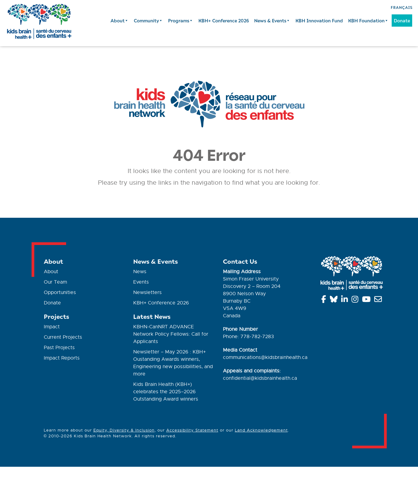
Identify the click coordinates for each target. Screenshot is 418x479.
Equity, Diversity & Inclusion (124, 430)
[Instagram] (356, 300)
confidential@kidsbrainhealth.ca (260, 378)
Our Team (55, 282)
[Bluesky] (335, 300)
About (120, 20)
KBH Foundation (368, 20)
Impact (52, 327)
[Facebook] (324, 300)
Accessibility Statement (192, 430)
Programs (180, 20)
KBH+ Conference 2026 (223, 20)
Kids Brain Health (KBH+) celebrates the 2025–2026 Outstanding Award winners (165, 391)
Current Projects (63, 337)
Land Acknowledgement (261, 430)
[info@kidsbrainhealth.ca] (379, 300)
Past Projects (59, 348)
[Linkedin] (345, 300)
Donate (402, 20)
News (139, 272)
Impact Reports (62, 358)
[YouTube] (367, 300)
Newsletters (147, 292)
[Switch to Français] (402, 7)
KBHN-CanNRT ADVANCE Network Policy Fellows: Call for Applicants (170, 334)
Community (148, 20)
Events (141, 282)
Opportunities (60, 292)
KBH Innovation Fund (319, 20)
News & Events (272, 20)
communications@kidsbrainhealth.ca (265, 357)
